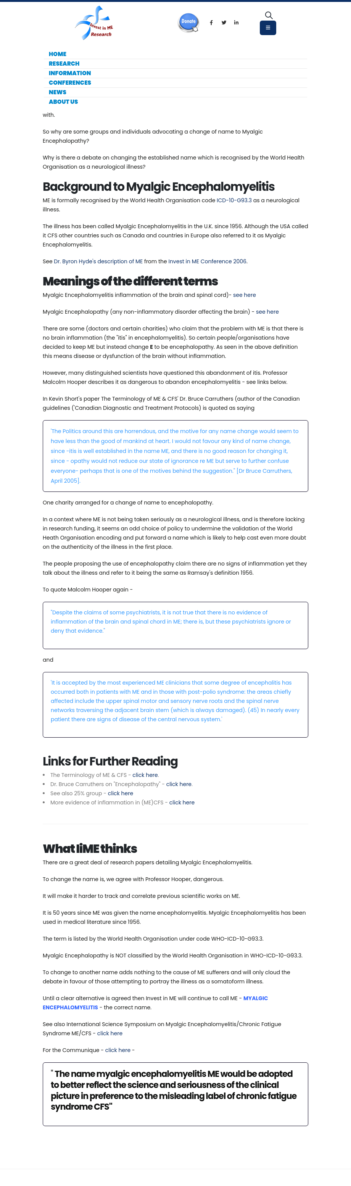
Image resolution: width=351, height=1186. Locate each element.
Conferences (70, 83)
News (57, 92)
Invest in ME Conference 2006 (207, 261)
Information (70, 73)
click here (145, 775)
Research (64, 64)
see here (244, 295)
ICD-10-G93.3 (234, 200)
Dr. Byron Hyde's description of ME (98, 261)
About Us (63, 102)
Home (57, 54)
